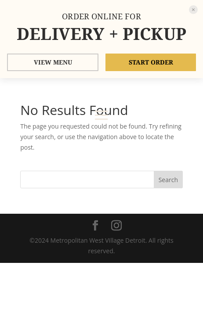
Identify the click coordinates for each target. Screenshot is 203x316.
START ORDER (151, 62)
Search (168, 180)
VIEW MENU (53, 62)
